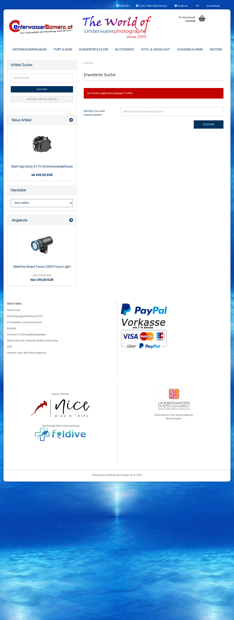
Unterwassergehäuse (29, 49)
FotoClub (122, 5)
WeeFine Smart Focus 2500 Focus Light (42, 266)
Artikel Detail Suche (42, 99)
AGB (9, 346)
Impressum (13, 310)
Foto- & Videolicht (155, 49)
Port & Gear (63, 49)
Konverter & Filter (93, 49)
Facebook (181, 5)
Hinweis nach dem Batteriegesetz (26, 352)
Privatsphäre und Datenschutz (24, 322)
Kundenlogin (213, 5)
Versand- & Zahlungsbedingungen (26, 334)
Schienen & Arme (190, 49)
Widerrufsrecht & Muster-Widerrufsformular (32, 340)
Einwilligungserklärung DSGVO (25, 316)
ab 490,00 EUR (42, 175)
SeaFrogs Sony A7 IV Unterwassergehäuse (42, 166)
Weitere (216, 49)
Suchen (208, 124)
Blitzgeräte (124, 49)
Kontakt (11, 328)
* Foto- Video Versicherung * (152, 5)
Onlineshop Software (104, 475)
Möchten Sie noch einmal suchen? (94, 113)
